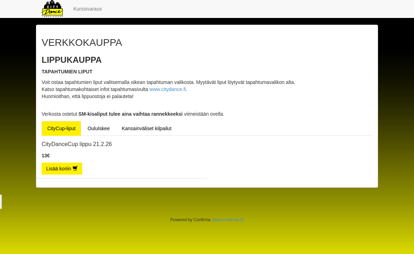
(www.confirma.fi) (228, 219)
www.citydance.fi (168, 89)
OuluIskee (98, 128)
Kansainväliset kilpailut (146, 128)
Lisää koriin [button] (62, 168)
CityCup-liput (61, 128)
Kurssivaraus (87, 9)
